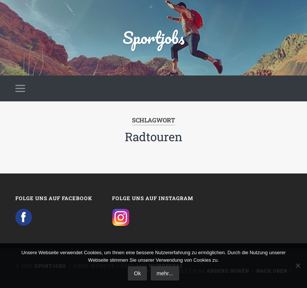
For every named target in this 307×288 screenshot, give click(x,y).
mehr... (165, 273)
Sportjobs (153, 37)
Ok (137, 273)
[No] (297, 265)
